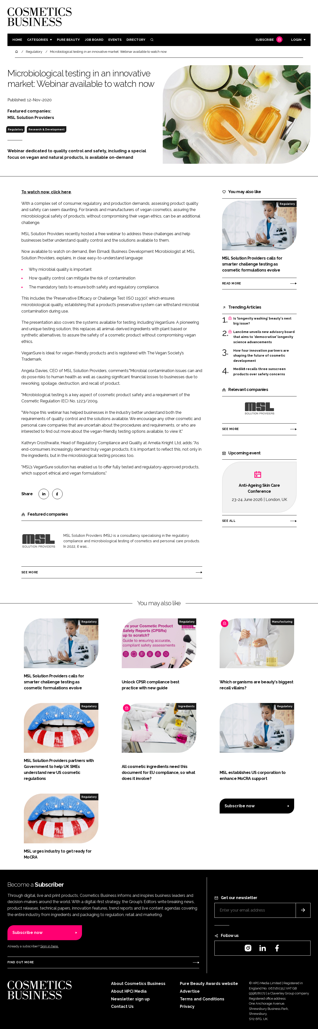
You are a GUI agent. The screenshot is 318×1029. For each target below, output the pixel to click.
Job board (94, 40)
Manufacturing (282, 621)
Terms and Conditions (202, 999)
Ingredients (186, 706)
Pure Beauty (68, 40)
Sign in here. (49, 946)
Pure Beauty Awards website (209, 983)
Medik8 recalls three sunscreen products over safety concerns (259, 372)
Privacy (187, 1006)
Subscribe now (240, 806)
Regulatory (15, 129)
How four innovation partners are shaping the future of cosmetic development (261, 355)
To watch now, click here (46, 192)
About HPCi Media (129, 991)
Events (114, 40)
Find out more (20, 962)
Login (296, 40)
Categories (37, 40)
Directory (135, 40)
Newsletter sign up (130, 999)
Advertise (190, 991)
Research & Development (47, 129)
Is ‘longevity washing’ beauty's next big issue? (262, 321)
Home (17, 40)
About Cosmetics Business (138, 983)
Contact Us (122, 1006)
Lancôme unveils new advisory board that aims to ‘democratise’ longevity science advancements (264, 337)
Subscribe (268, 40)
